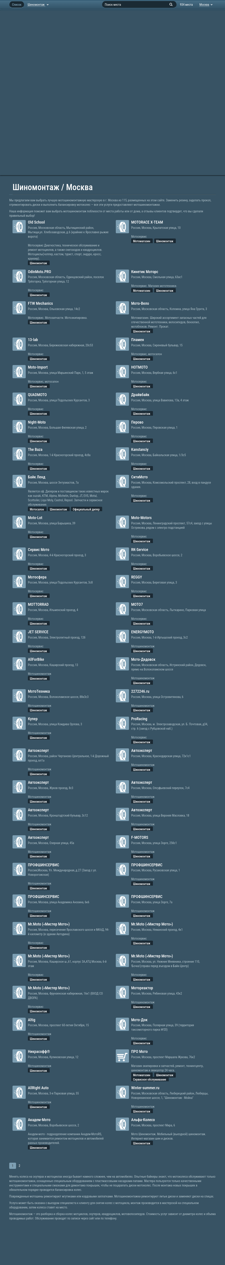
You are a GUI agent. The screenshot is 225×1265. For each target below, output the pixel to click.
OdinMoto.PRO (39, 271)
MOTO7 (137, 604)
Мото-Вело (140, 303)
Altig (31, 1019)
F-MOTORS (139, 837)
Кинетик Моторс (144, 271)
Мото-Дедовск (143, 659)
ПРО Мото (139, 1051)
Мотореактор (142, 988)
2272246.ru (140, 691)
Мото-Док (139, 1019)
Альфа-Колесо (143, 1119)
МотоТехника (39, 691)
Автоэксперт (38, 750)
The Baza (35, 449)
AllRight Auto (38, 1087)
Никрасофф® (39, 1051)
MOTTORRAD (38, 604)
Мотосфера (37, 577)
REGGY (136, 577)
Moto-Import (38, 367)
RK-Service (139, 549)
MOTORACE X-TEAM (147, 222)
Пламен (137, 339)
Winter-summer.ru (145, 1087)
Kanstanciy (140, 449)
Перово (137, 422)
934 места (186, 4)
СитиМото (139, 477)
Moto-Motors (141, 517)
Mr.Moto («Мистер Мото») (49, 924)
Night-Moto (37, 422)
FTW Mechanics (40, 303)
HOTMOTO (139, 367)
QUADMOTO (37, 394)
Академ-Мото (39, 1119)
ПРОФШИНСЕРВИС (43, 865)
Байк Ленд (36, 477)
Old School (36, 222)
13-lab (33, 339)
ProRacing (139, 718)
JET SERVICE (38, 632)
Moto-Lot (35, 517)
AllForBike (36, 659)
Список (16, 4)
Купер (33, 718)
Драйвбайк (140, 394)
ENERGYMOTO (142, 632)
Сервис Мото (38, 549)
